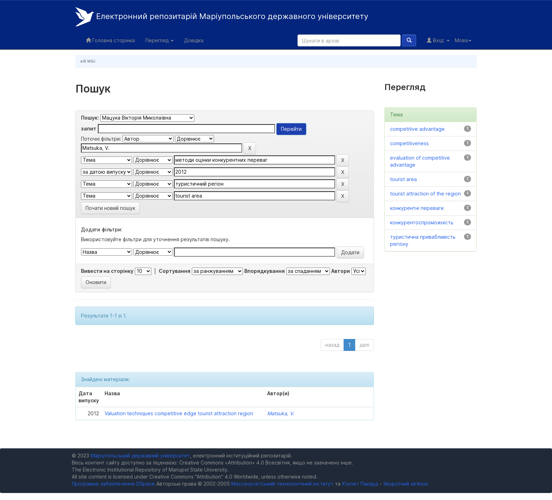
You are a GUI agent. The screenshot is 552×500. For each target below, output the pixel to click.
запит (88, 129)
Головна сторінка (110, 40)
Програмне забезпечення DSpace (113, 484)
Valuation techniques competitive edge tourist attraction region (179, 413)
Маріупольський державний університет (140, 456)
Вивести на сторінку (107, 271)
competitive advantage (417, 129)
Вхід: (438, 40)
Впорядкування (264, 271)
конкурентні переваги (417, 208)
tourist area (403, 179)
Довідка (193, 40)
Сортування (174, 271)
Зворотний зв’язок (405, 484)
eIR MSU (88, 61)
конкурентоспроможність (421, 222)
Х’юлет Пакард (360, 484)
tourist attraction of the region (425, 194)
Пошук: (90, 118)
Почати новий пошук (110, 208)
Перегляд (159, 40)
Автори (340, 271)
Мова (463, 40)
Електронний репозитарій (221, 16)
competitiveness (409, 143)
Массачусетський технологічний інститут (282, 484)
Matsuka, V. (280, 413)
